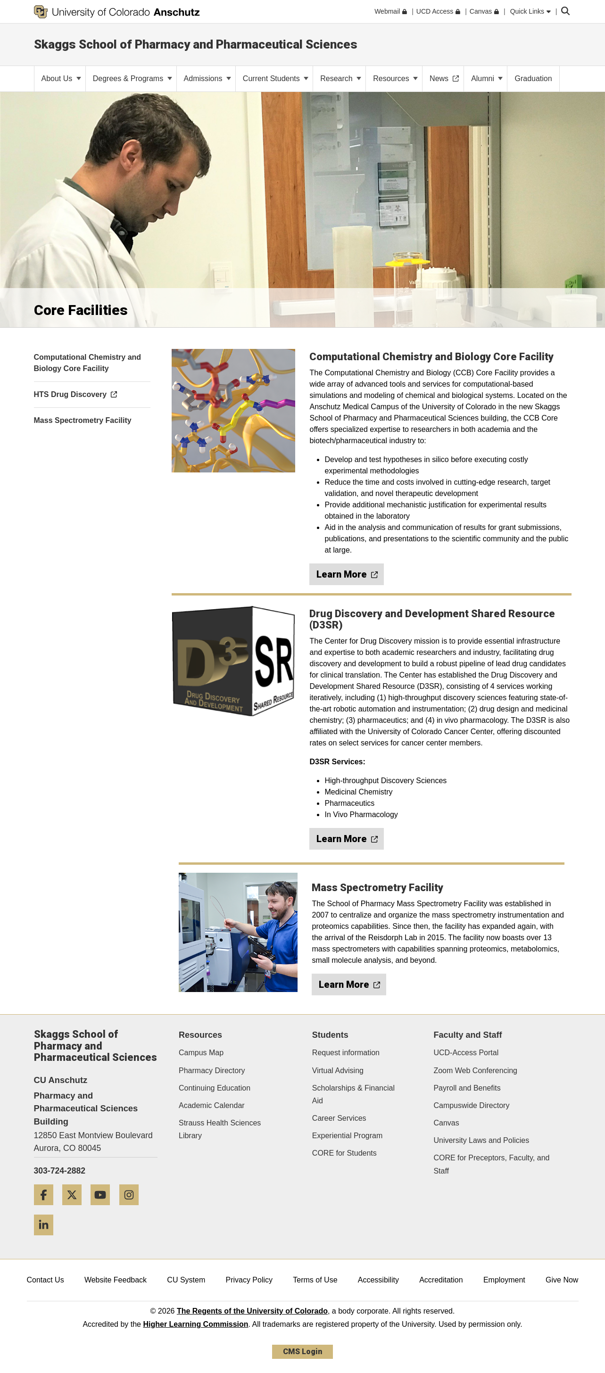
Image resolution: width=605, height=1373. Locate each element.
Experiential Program (347, 1136)
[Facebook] (47, 1209)
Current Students (275, 78)
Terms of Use (315, 1280)
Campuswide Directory (471, 1105)
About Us (61, 78)
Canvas (446, 1123)
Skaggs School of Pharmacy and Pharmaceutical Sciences (195, 44)
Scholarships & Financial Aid (353, 1094)
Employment (504, 1280)
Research (340, 78)
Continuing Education (214, 1088)
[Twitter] (75, 1209)
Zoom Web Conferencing (475, 1071)
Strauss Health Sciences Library (220, 1129)
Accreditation (441, 1280)
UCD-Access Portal (465, 1053)
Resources (395, 78)
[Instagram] (132, 1209)
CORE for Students (344, 1153)
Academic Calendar (212, 1105)
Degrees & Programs (132, 78)
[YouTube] (104, 1209)
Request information (346, 1053)
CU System (186, 1280)
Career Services (339, 1118)
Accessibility (378, 1280)
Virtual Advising (338, 1071)
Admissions (207, 78)
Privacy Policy (249, 1280)
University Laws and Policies (481, 1140)
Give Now (562, 1280)
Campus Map (201, 1053)
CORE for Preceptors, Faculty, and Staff (491, 1164)
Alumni (487, 78)
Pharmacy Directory (212, 1071)
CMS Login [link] (302, 1351)
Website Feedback (115, 1280)
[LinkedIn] (47, 1239)
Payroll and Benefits (466, 1088)
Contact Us (45, 1280)
